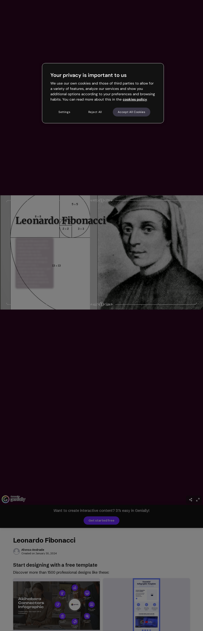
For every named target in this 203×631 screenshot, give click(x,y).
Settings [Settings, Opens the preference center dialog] (64, 112)
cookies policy (135, 99)
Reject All (95, 112)
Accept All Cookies (131, 112)
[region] (103, 93)
